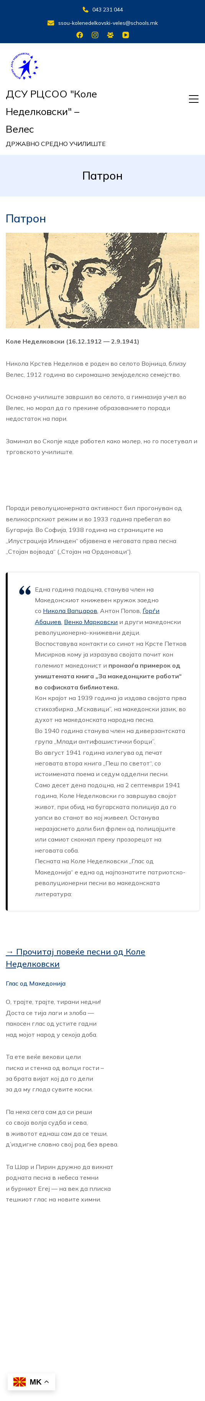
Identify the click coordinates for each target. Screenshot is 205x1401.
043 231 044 (102, 9)
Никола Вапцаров (70, 611)
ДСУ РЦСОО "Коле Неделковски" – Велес (51, 112)
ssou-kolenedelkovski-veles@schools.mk (102, 22)
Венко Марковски (91, 622)
